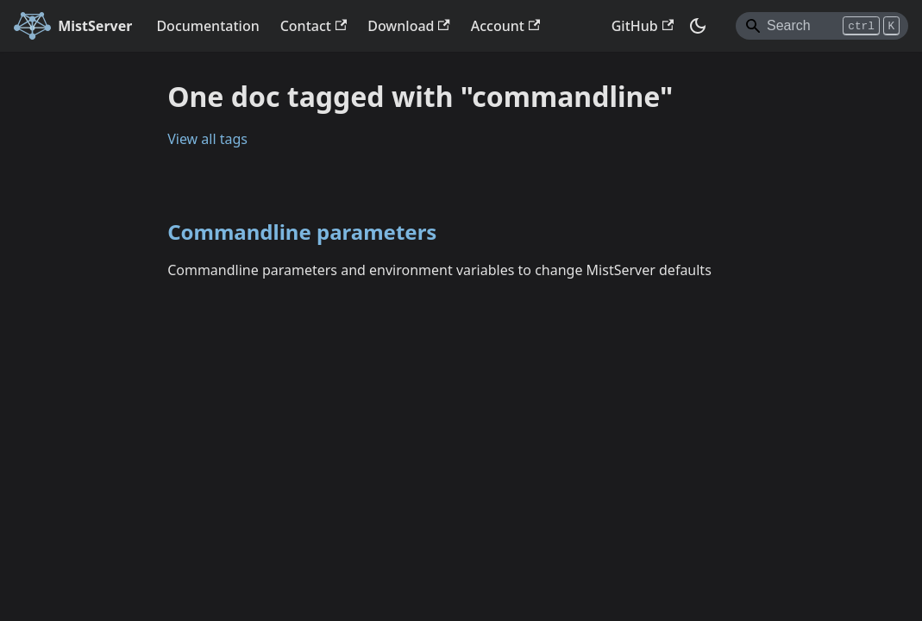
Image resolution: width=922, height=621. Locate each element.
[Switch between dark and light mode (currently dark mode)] (698, 26)
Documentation (207, 25)
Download (408, 25)
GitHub (643, 25)
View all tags (207, 138)
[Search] (822, 26)
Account (505, 25)
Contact (314, 25)
